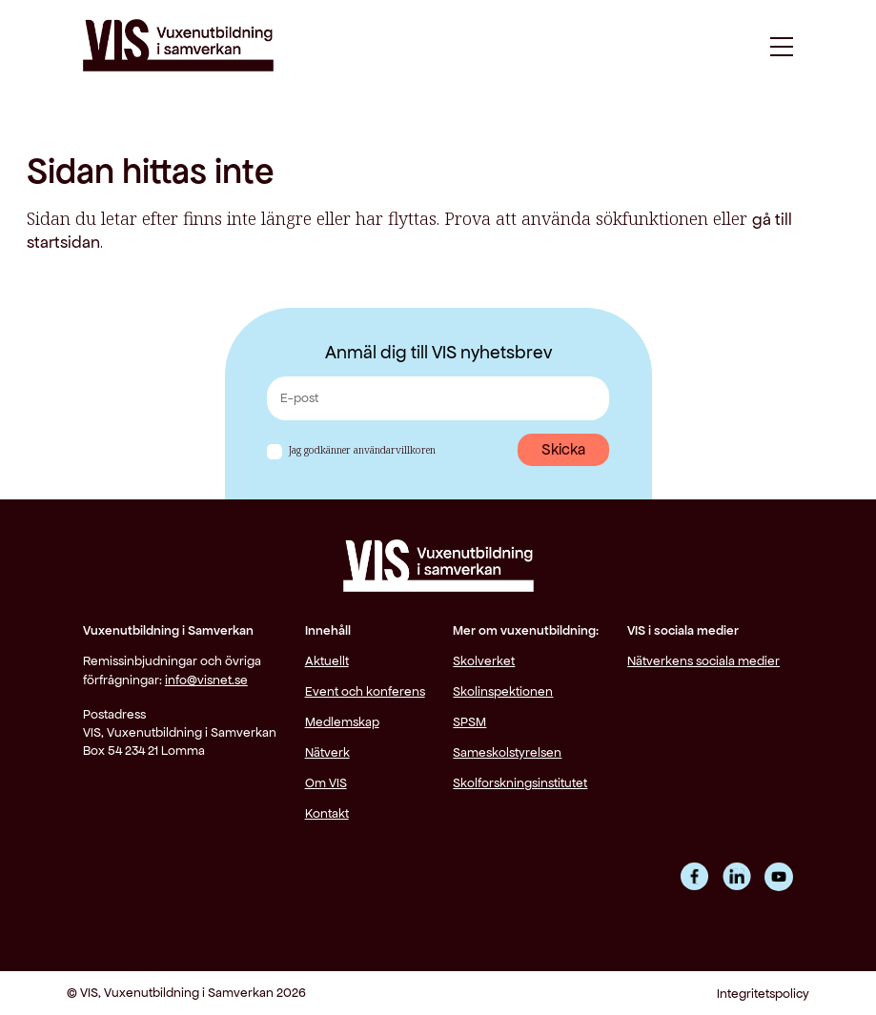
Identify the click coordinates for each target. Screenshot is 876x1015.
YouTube (778, 877)
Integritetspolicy (763, 993)
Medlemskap (342, 722)
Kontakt (327, 813)
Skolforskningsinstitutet (520, 783)
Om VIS (326, 783)
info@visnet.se (206, 680)
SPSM (469, 722)
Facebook (695, 877)
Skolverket (484, 661)
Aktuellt (327, 661)
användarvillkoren (395, 450)
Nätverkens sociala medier (703, 661)
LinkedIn (737, 877)
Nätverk (327, 752)
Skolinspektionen (503, 691)
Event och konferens (365, 691)
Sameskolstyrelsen (507, 752)
